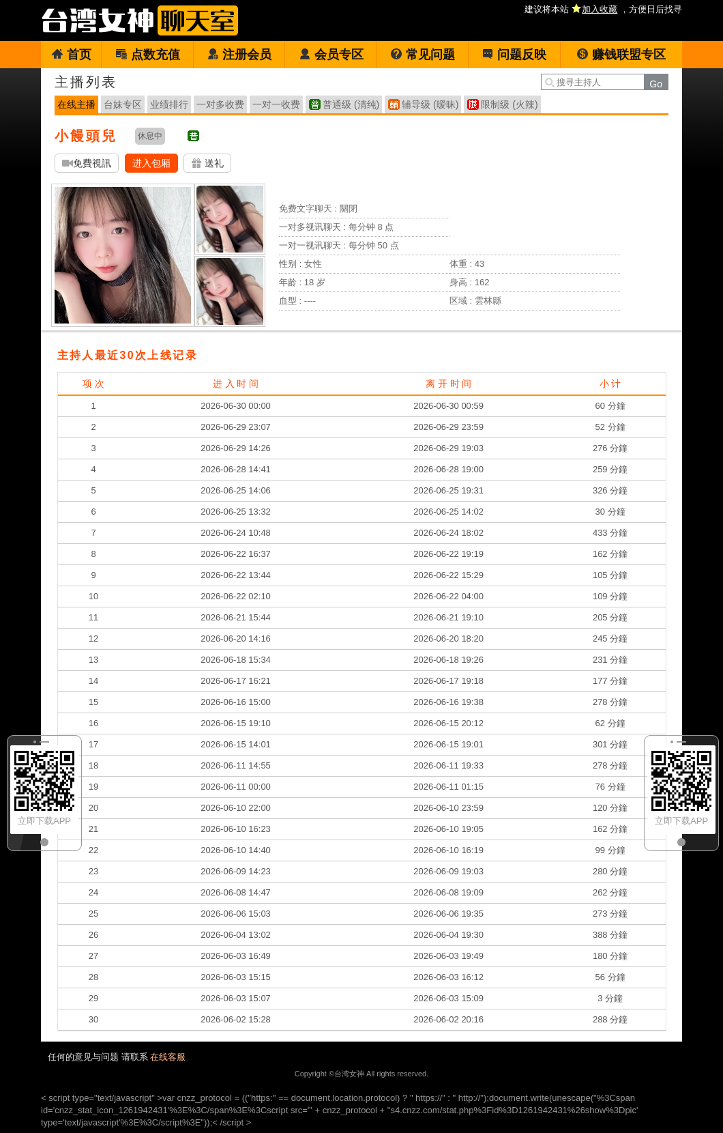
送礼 (207, 163)
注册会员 (239, 54)
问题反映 (514, 54)
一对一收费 (276, 104)
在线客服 (168, 1057)
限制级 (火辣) (509, 104)
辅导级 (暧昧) (430, 104)
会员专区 (331, 54)
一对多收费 (220, 104)
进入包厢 (151, 163)
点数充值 (147, 54)
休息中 (150, 136)
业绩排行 (169, 104)
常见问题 (422, 54)
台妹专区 (123, 104)
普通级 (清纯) (351, 104)
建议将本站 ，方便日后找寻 (603, 9)
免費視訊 (86, 163)
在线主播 (76, 104)
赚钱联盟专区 (621, 54)
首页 (71, 54)
